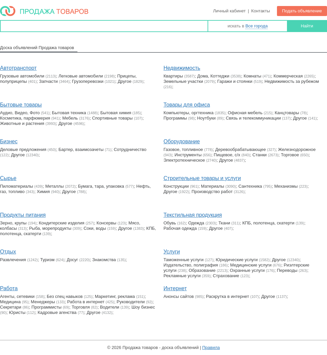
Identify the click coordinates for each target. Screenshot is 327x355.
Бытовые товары (21, 105)
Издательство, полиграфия (191, 265)
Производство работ (212, 191)
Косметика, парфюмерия (25, 118)
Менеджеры (43, 301)
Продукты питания (23, 215)
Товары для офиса (187, 105)
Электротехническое (184, 160)
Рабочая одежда (180, 228)
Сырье (8, 178)
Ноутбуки (206, 118)
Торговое (290, 154)
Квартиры (173, 75)
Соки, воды (94, 228)
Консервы (106, 222)
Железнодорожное (297, 149)
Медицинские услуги (251, 265)
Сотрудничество (130, 149)
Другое (124, 81)
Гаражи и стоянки (234, 81)
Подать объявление (302, 10)
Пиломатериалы (16, 186)
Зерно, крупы (13, 222)
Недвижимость (182, 68)
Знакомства (104, 259)
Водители (109, 307)
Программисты (46, 307)
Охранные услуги (247, 270)
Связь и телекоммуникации (253, 118)
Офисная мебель (245, 112)
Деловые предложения (23, 149)
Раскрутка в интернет (227, 296)
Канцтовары (287, 112)
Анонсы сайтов (179, 296)
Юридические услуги (237, 259)
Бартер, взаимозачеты (80, 149)
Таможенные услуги (184, 259)
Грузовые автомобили (22, 75)
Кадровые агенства (57, 312)
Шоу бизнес (143, 307)
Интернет (175, 288)
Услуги (172, 251)
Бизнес (9, 141)
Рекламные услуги (182, 275)
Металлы (54, 186)
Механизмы (286, 186)
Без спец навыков (65, 296)
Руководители (131, 301)
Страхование (226, 275)
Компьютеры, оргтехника (189, 112)
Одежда (196, 222)
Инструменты (188, 154)
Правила (211, 347)
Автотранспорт (18, 68)
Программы (175, 118)
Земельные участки (183, 81)
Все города (256, 25)
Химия (43, 191)
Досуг (72, 259)
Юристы (17, 312)
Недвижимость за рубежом (292, 81)
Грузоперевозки (87, 81)
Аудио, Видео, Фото (20, 112)
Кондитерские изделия (61, 222)
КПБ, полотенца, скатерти (268, 222)
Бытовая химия (115, 112)
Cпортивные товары (112, 118)
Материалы (212, 186)
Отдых (8, 251)
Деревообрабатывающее (240, 149)
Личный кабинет (229, 10)
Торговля (81, 307)
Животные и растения (22, 123)
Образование (202, 270)
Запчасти (48, 81)
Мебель (70, 118)
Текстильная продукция (193, 215)
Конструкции (176, 186)
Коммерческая (288, 75)
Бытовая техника (69, 112)
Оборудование (182, 141)
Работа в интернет (85, 301)
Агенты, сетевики (17, 296)
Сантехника (250, 186)
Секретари (10, 307)
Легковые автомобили (80, 75)
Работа (9, 288)
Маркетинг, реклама (115, 296)
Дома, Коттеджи (213, 75)
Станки (260, 154)
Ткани (224, 222)
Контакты (260, 10)
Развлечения (13, 259)
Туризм (47, 259)
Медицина (10, 301)
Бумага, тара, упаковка (101, 186)
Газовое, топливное (183, 149)
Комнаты (252, 75)
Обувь (170, 222)
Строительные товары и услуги (202, 178)
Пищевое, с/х (227, 154)
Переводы (287, 270)
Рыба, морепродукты (50, 228)
